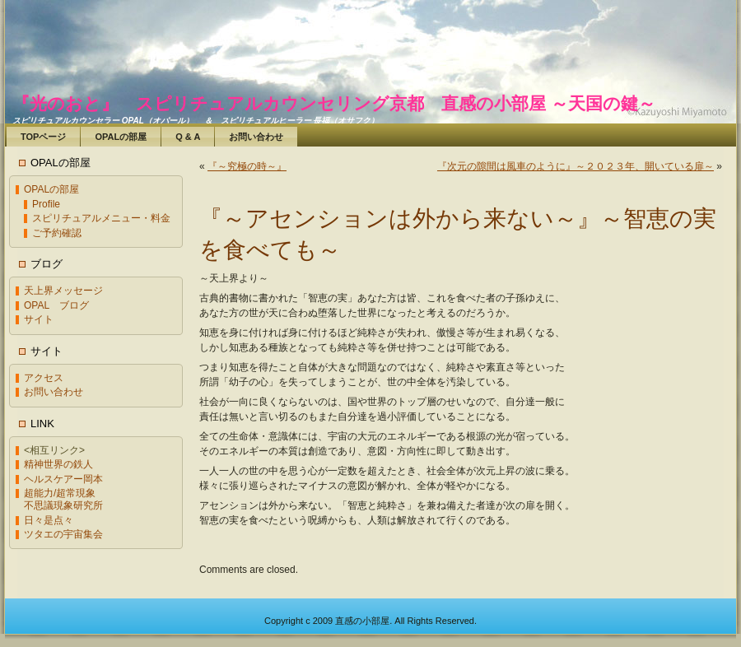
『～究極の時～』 (247, 166)
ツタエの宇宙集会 (63, 534)
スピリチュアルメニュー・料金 (101, 218)
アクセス (43, 378)
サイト (39, 319)
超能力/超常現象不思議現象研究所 (63, 499)
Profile (46, 204)
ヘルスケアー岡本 (63, 479)
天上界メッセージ (63, 290)
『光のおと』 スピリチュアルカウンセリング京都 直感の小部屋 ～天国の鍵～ (333, 103)
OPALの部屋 (51, 189)
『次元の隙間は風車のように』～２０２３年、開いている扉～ (575, 166)
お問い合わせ (53, 392)
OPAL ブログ (56, 305)
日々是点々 (48, 520)
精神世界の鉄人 (58, 464)
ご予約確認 (57, 233)
